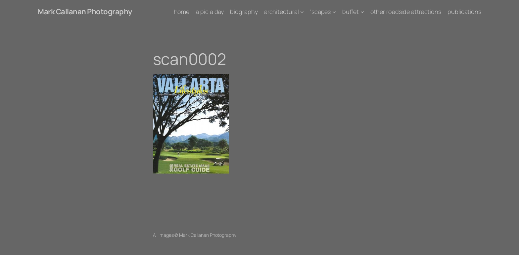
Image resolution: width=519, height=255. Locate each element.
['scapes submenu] (334, 12)
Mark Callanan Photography (85, 12)
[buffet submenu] (362, 12)
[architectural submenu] (302, 12)
